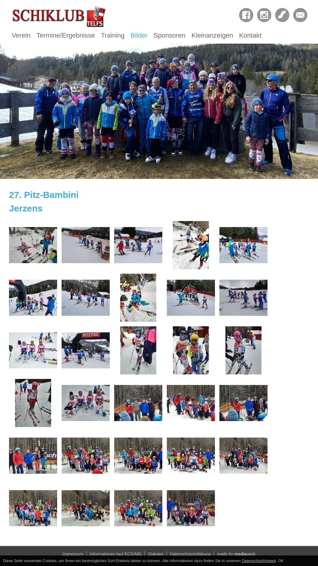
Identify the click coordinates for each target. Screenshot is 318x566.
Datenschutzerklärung (190, 554)
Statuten (156, 554)
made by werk (236, 554)
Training (113, 35)
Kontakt (250, 35)
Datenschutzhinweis (259, 560)
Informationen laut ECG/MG (116, 554)
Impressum (73, 554)
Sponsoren (169, 35)
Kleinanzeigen (212, 35)
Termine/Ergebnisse (65, 35)
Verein (21, 35)
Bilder (139, 35)
